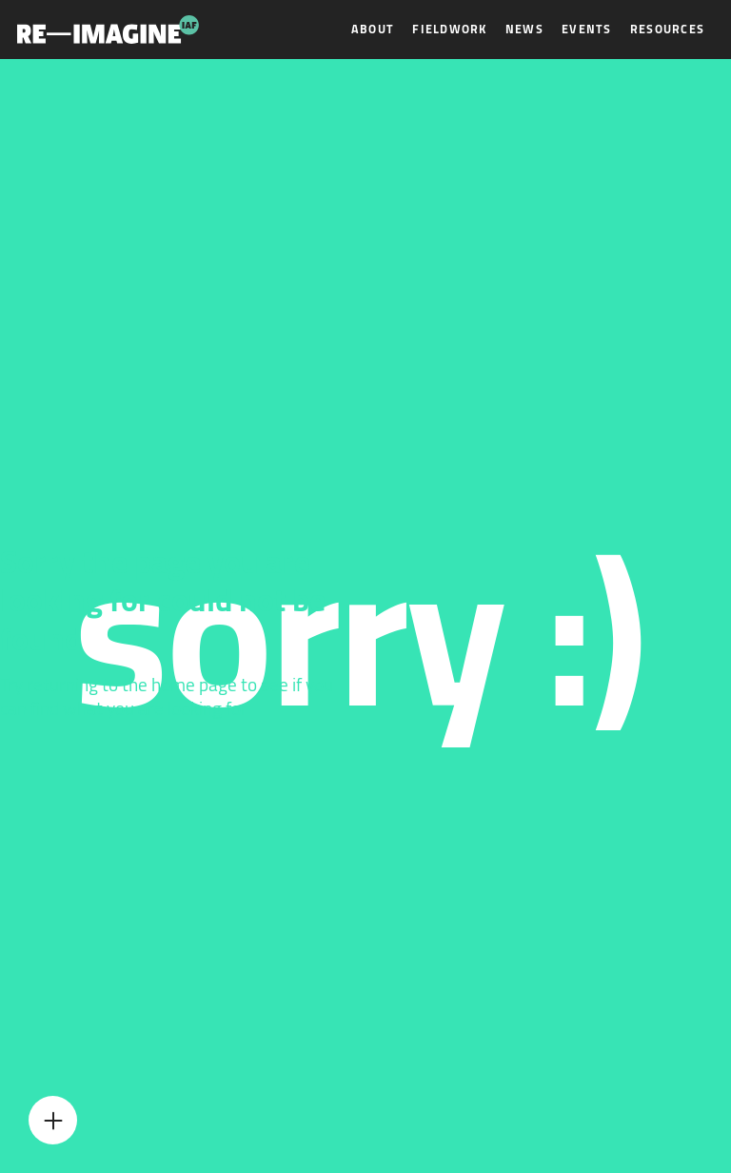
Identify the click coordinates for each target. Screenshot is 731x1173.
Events (587, 29)
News (524, 29)
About (372, 29)
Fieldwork (449, 29)
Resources (667, 29)
